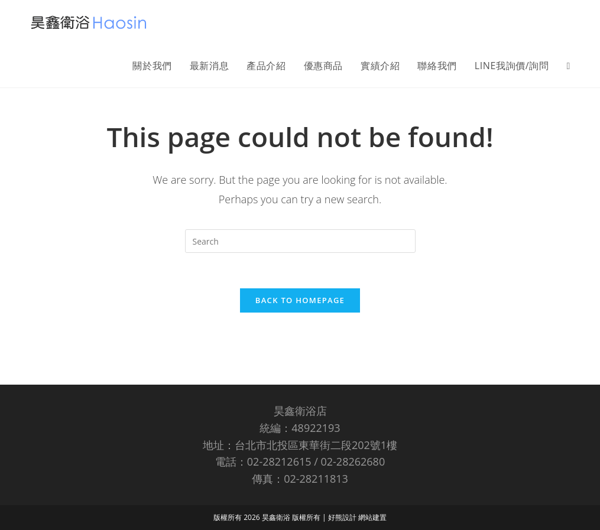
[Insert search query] (300, 241)
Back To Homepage (300, 300)
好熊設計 (343, 476)
